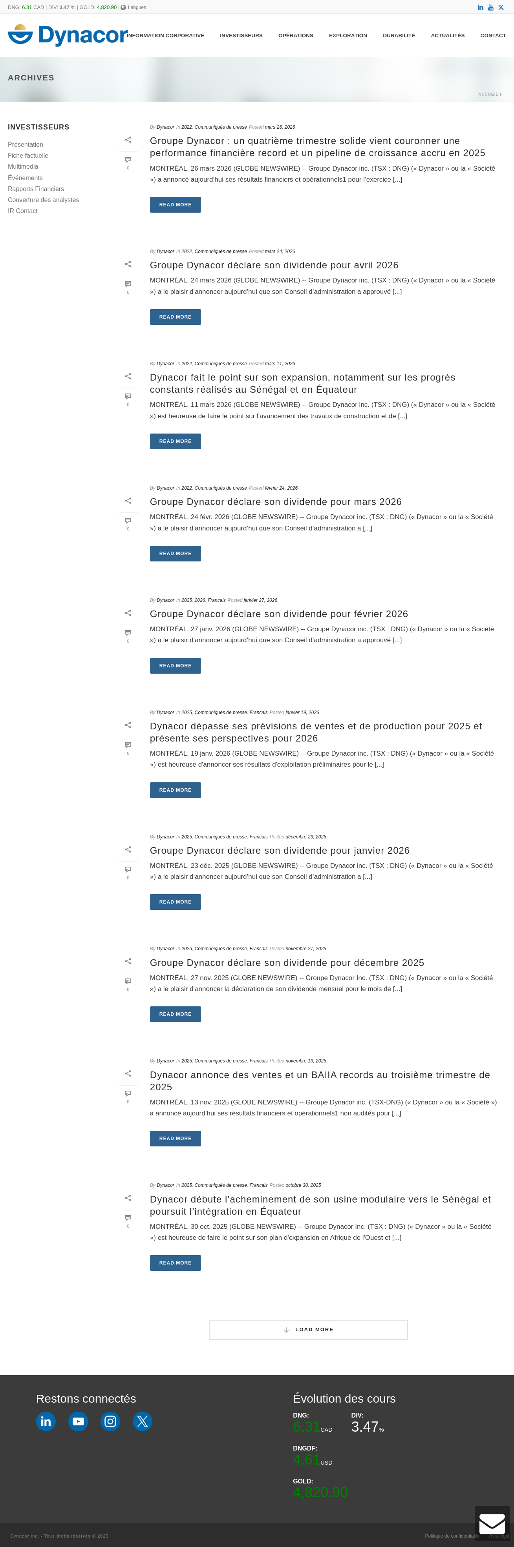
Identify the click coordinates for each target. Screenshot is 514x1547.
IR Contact (23, 211)
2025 (186, 600)
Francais (217, 600)
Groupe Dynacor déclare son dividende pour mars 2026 (276, 501)
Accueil (488, 94)
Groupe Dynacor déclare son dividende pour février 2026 (279, 614)
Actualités (448, 35)
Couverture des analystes (43, 200)
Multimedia (23, 166)
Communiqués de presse (221, 127)
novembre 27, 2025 (305, 948)
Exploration (348, 35)
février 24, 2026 (281, 488)
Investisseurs (241, 35)
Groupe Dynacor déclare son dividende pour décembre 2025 (287, 962)
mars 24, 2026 (280, 251)
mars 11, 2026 (280, 363)
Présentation (25, 144)
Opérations (295, 35)
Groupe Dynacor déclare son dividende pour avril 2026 (274, 265)
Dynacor (165, 127)
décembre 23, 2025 (305, 837)
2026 (200, 600)
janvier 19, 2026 (302, 712)
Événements (25, 178)
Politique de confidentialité (452, 1536)
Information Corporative (165, 35)
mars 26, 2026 (280, 127)
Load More (309, 1330)
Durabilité (399, 35)
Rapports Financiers (36, 189)
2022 (186, 127)
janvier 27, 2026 (260, 600)
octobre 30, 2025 (303, 1185)
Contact (493, 35)
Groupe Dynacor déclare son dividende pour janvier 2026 (280, 850)
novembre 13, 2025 (305, 1061)
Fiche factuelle (28, 155)
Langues (133, 7)
